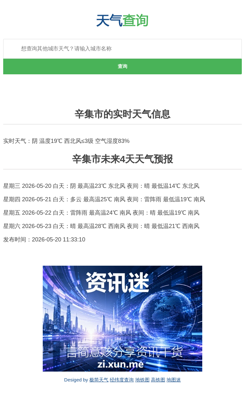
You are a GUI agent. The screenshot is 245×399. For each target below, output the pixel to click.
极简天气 (98, 379)
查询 (122, 66)
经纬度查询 (122, 379)
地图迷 (174, 379)
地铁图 (142, 379)
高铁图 (158, 379)
